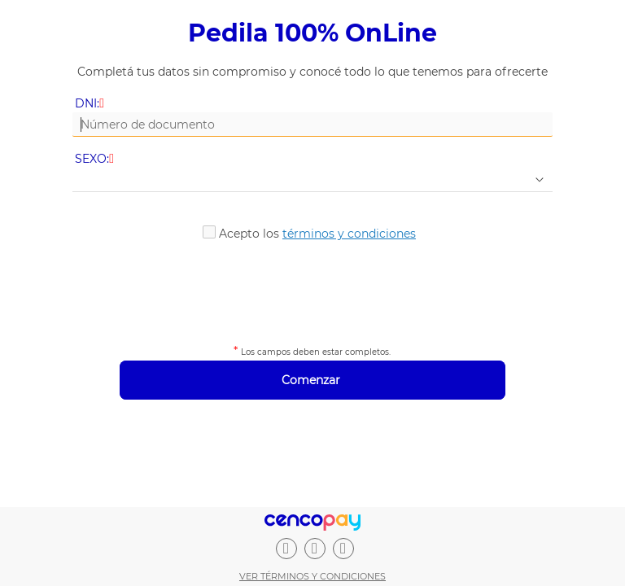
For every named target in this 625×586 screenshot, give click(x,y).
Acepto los (317, 233)
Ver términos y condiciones (312, 576)
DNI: (91, 103)
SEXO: (95, 159)
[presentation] (312, 289)
